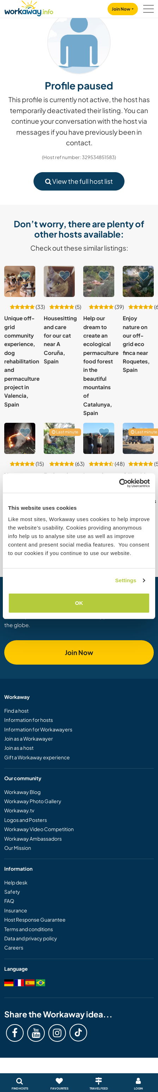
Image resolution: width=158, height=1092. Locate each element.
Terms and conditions (28, 929)
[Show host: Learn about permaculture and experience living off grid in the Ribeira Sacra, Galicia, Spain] (98, 438)
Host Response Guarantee (35, 919)
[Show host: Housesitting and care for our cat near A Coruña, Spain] (59, 281)
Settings (125, 580)
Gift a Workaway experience (37, 757)
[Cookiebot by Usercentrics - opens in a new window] (119, 483)
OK (79, 603)
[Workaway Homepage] (29, 7)
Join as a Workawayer (28, 738)
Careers (13, 947)
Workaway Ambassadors (33, 838)
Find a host (16, 710)
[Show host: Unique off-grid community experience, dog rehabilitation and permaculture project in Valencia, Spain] (19, 281)
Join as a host (19, 747)
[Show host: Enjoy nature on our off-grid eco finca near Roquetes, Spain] (138, 281)
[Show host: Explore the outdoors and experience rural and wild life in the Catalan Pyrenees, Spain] (59, 438)
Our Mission (17, 848)
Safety (12, 891)
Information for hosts (28, 720)
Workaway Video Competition (39, 829)
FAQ (9, 901)
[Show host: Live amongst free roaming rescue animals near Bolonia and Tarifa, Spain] (19, 438)
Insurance (15, 910)
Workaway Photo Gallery (32, 801)
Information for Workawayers (38, 729)
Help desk (16, 882)
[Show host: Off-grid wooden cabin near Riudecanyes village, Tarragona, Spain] (138, 438)
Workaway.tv (19, 810)
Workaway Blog (22, 792)
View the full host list (79, 181)
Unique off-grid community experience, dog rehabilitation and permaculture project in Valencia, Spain (22, 361)
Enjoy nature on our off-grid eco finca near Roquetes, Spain (136, 344)
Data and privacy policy (30, 938)
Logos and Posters (25, 820)
